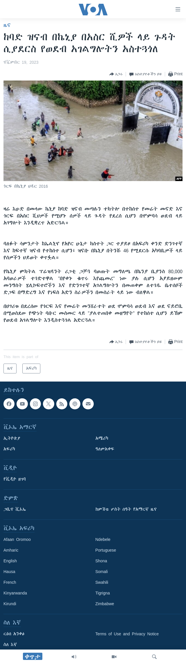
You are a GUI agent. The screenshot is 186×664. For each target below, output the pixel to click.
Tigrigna (102, 593)
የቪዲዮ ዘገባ (14, 479)
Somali (101, 571)
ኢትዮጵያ (11, 438)
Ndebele (103, 539)
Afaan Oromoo (17, 539)
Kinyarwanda (15, 593)
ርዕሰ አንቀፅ (13, 633)
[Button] (116, 74)
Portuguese (105, 550)
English (10, 560)
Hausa (9, 571)
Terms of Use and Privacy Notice (127, 633)
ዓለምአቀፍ (104, 449)
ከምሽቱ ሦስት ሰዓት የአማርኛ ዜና (126, 509)
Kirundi (9, 603)
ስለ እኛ (10, 644)
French (9, 582)
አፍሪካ (9, 449)
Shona (101, 560)
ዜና (7, 25)
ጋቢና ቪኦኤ (14, 509)
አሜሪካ (101, 438)
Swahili (101, 582)
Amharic (10, 550)
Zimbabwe (104, 603)
